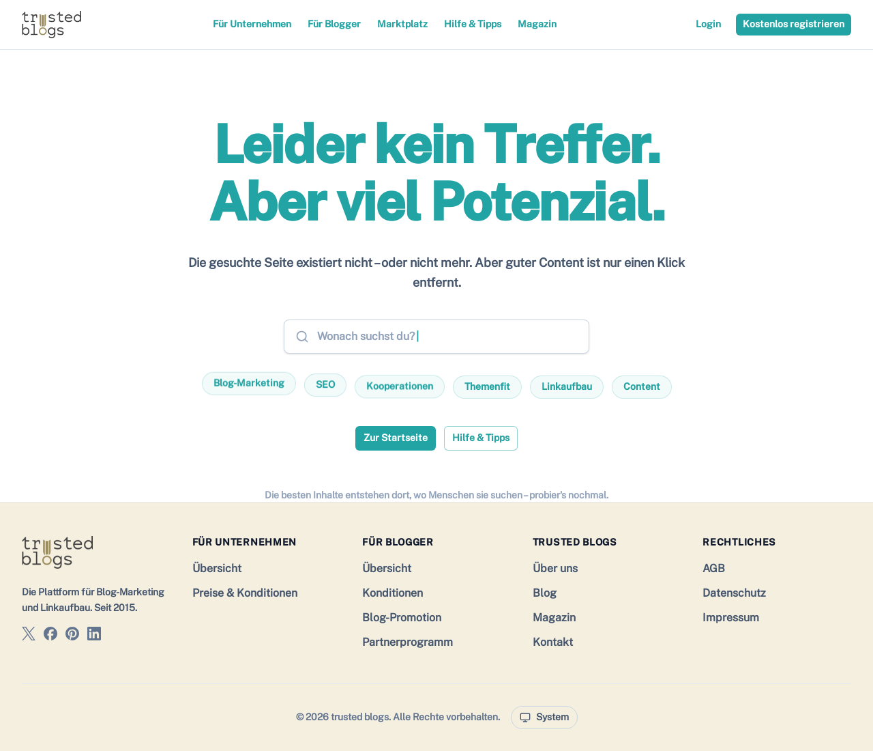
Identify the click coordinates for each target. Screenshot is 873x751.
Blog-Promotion (401, 617)
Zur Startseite (396, 437)
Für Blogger (334, 23)
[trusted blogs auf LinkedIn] (94, 636)
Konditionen (392, 592)
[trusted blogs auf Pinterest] (72, 636)
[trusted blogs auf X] (28, 636)
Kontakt (553, 642)
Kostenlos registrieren (793, 23)
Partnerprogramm (407, 642)
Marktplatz (402, 23)
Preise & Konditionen (244, 592)
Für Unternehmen (252, 23)
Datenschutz (734, 592)
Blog (545, 592)
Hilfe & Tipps (472, 23)
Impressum (730, 617)
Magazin (537, 23)
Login (708, 23)
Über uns (555, 568)
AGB (713, 568)
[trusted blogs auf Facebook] (50, 636)
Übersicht (216, 568)
